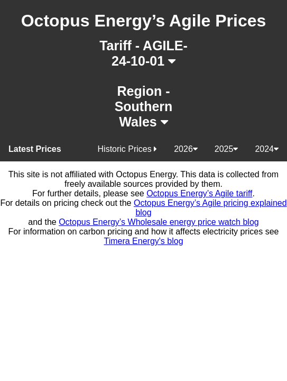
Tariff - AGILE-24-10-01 (143, 53)
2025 (226, 148)
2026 (186, 148)
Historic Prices (128, 148)
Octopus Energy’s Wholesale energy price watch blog (159, 221)
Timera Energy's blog (143, 241)
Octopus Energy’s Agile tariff (199, 193)
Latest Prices (34, 148)
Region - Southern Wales (144, 106)
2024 (267, 148)
